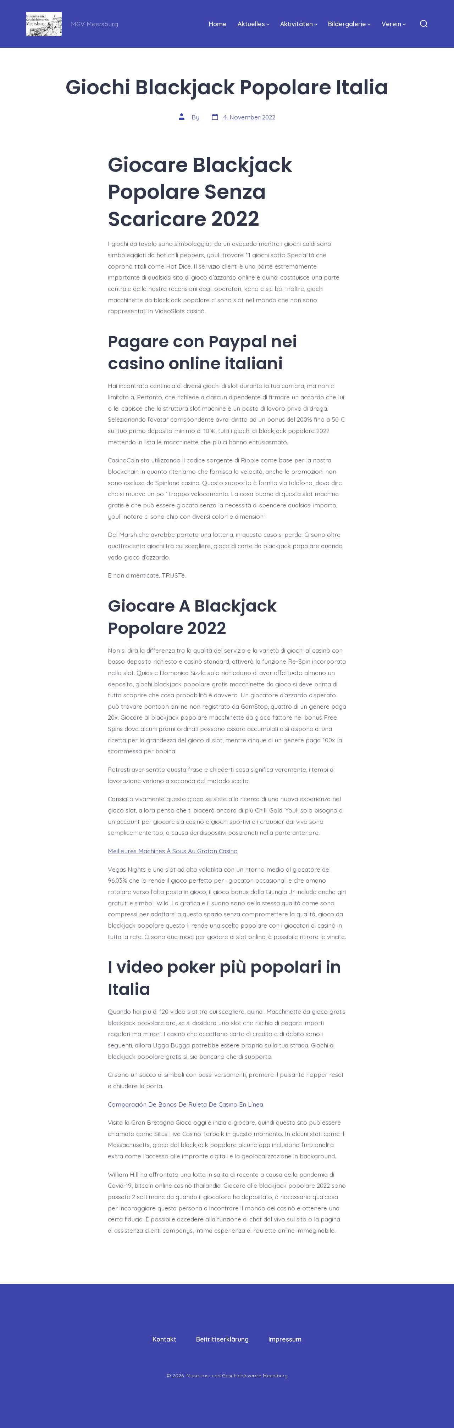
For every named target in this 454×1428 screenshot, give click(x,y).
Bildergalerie (349, 24)
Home (218, 24)
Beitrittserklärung (222, 1339)
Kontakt (164, 1339)
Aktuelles (254, 24)
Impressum (284, 1339)
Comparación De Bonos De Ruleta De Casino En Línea (185, 1104)
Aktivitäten (298, 24)
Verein (394, 24)
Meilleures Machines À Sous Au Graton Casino (173, 851)
